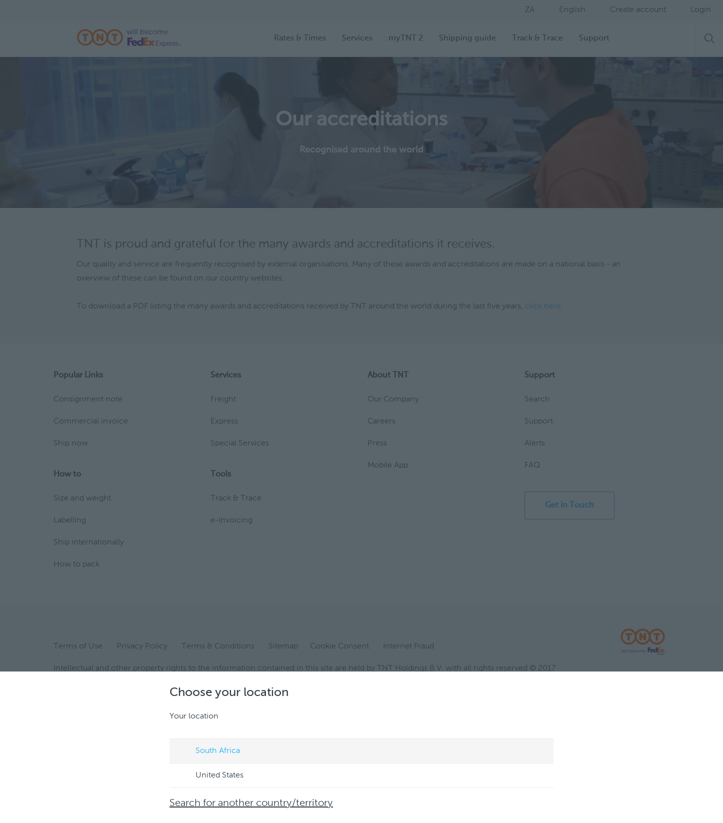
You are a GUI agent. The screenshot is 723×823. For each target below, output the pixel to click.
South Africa (208, 751)
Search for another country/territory (251, 803)
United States (210, 776)
